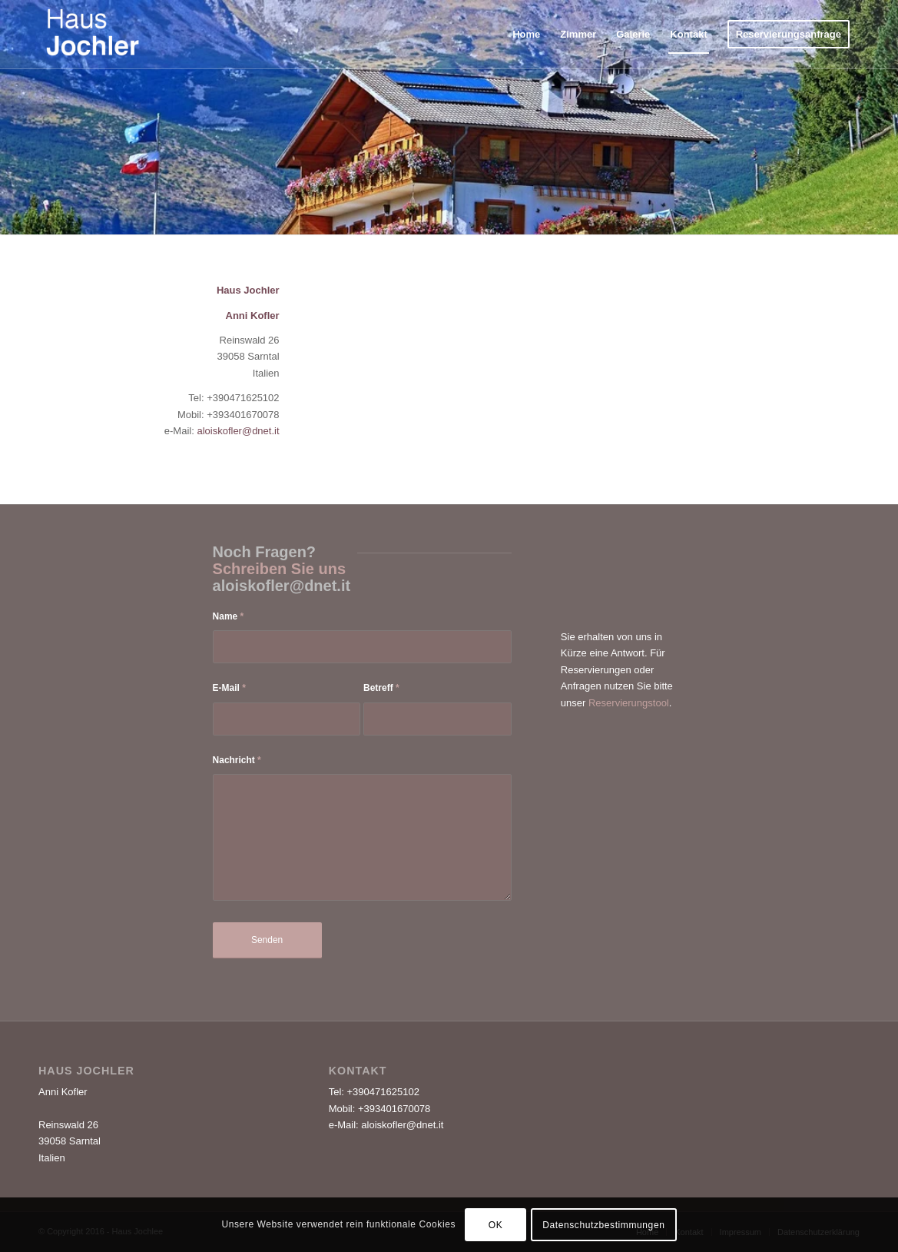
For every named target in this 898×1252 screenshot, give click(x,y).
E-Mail (229, 687)
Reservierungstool (628, 703)
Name (228, 616)
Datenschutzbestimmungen (603, 1225)
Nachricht (237, 760)
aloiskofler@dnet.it (238, 431)
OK (496, 1225)
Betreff (381, 687)
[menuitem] (526, 34)
